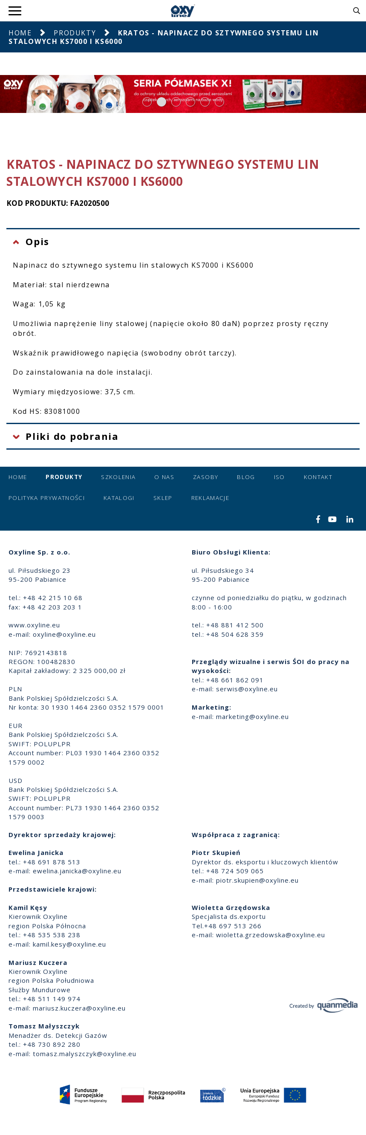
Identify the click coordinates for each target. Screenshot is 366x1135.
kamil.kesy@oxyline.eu (69, 944)
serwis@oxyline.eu (247, 688)
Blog (246, 477)
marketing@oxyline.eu (252, 716)
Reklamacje (210, 498)
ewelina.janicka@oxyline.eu (77, 870)
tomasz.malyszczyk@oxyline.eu (84, 1053)
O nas (164, 477)
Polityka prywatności (47, 498)
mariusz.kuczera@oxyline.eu (79, 1008)
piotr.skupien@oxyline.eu (257, 880)
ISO (279, 477)
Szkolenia (118, 477)
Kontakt (318, 477)
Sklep (163, 498)
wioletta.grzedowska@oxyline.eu (270, 934)
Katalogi (119, 498)
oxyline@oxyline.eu (64, 634)
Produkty (75, 33)
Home (20, 33)
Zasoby (205, 477)
